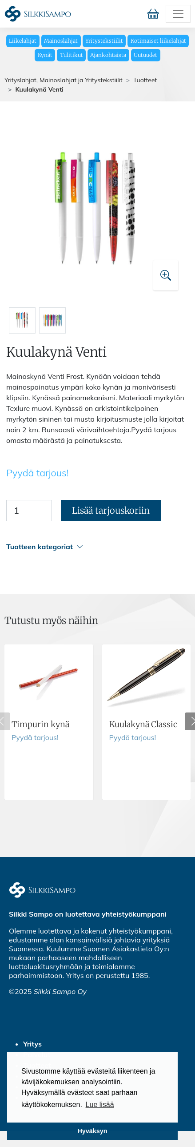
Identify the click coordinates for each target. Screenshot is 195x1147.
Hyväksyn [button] (92, 1131)
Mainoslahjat (61, 40)
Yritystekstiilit (104, 40)
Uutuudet (145, 55)
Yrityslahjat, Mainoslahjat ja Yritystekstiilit (63, 80)
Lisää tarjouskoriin (111, 510)
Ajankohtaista (108, 55)
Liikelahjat (22, 40)
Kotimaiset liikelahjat (158, 40)
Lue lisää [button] (100, 1104)
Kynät (45, 55)
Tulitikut (71, 55)
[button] (96, 547)
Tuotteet (145, 80)
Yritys (32, 1043)
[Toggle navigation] (178, 14)
